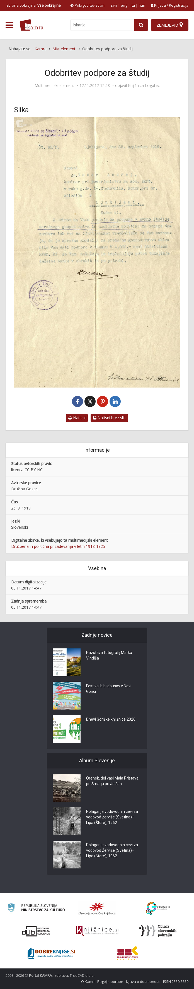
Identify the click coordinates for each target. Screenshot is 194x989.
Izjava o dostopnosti (143, 981)
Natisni (77, 417)
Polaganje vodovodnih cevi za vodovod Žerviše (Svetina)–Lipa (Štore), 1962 (112, 817)
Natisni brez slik (109, 417)
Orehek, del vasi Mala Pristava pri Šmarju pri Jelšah (112, 781)
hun (142, 5)
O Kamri (87, 981)
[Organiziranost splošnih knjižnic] (97, 908)
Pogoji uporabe (110, 981)
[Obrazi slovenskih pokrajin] (158, 931)
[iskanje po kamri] (102, 25)
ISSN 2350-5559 (175, 981)
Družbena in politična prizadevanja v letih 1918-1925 (58, 546)
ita (133, 5)
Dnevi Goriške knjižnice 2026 (110, 719)
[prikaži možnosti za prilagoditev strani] (87, 5)
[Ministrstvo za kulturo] (36, 909)
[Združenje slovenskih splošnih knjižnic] (97, 930)
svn (114, 5)
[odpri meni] (9, 25)
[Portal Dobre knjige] (51, 953)
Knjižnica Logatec (144, 85)
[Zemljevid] (169, 25)
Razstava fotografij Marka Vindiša (109, 655)
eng (124, 5)
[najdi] (141, 25)
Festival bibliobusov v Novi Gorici (108, 689)
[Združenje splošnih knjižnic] (127, 953)
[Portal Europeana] (158, 908)
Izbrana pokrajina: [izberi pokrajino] (33, 5)
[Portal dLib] (36, 931)
